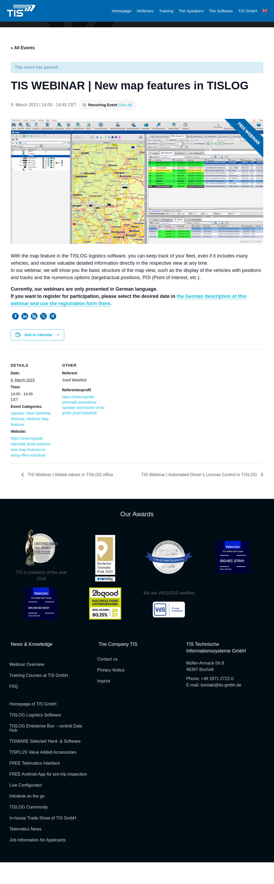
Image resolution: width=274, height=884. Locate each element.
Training (166, 11)
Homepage (121, 11)
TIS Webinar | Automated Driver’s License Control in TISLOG (199, 496)
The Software (221, 11)
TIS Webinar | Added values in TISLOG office (69, 496)
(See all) (125, 126)
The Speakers (191, 11)
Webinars (145, 11)
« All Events (23, 69)
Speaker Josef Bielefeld (30, 435)
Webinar (17, 440)
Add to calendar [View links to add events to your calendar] (38, 356)
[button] (15, 338)
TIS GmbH (247, 11)
